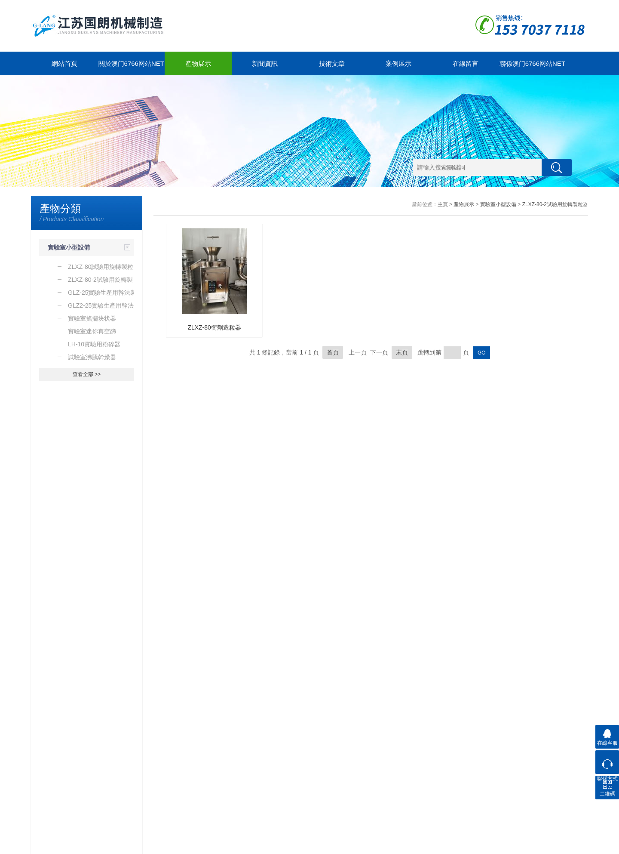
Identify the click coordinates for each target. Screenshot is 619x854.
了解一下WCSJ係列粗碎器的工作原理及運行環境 (91, 635)
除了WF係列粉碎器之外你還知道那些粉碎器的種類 (91, 653)
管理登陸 (577, 845)
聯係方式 (274, 770)
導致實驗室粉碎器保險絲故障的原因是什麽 (89, 600)
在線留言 (465, 63)
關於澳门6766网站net (131, 63)
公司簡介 (158, 770)
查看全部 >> (87, 374)
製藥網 (558, 845)
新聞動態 (100, 759)
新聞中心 (104, 744)
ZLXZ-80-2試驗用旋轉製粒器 (555, 204)
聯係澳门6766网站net (532, 63)
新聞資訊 (265, 63)
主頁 (443, 204)
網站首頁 (64, 63)
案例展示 (398, 63)
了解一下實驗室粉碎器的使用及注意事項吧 (89, 617)
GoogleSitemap (178, 845)
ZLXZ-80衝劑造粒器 (214, 327)
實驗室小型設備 (69, 247)
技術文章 (332, 63)
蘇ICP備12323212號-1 (132, 845)
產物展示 (198, 63)
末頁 (402, 352)
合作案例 (216, 759)
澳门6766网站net (50, 845)
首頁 (333, 352)
